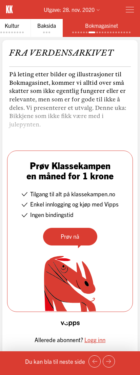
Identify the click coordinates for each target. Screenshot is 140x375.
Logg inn (94, 339)
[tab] (47, 28)
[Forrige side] (94, 361)
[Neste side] (109, 361)
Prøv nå (70, 236)
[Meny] (130, 9)
